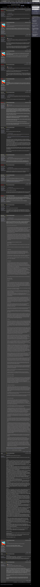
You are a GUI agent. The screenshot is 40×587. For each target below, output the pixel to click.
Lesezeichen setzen (3, 16)
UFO (15, 5)
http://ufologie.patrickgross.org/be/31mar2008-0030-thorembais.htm (16, 448)
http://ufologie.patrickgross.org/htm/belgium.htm (13, 181)
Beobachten (17, 7)
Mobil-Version (11, 584)
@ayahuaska (8, 52)
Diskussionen (12, 1)
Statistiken (22, 1)
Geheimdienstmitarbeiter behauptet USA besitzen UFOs (36, 29)
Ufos (17, 5)
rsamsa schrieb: (9, 13)
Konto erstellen (36, 13)
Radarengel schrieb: (10, 167)
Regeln (8, 584)
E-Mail (23, 5)
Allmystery (4, 1)
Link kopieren (2, 15)
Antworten (22, 7)
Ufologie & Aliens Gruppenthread (36, 21)
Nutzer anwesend (35, 5)
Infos (28, 7)
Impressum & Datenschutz (3, 584)
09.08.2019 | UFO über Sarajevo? (36, 26)
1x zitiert (27, 34)
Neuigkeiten (30, 1)
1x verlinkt (27, 451)
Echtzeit (9, 1)
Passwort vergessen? (36, 12)
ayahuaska (2, 10)
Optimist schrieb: (9, 38)
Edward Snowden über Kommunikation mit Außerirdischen (36, 35)
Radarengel (2, 92)
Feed (21, 5)
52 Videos (13, 7)
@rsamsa (10, 16)
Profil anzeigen (2, 13)
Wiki (27, 1)
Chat (25, 1)
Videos (19, 1)
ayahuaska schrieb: (10, 133)
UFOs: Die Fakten (36, 32)
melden (30, 34)
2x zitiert (24, 451)
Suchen (25, 7)
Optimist (2, 22)
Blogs (16, 1)
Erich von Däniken (36, 24)
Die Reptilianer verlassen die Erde (36, 18)
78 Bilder (10, 7)
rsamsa (2, 453)
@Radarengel (8, 555)
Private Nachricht (3, 14)
